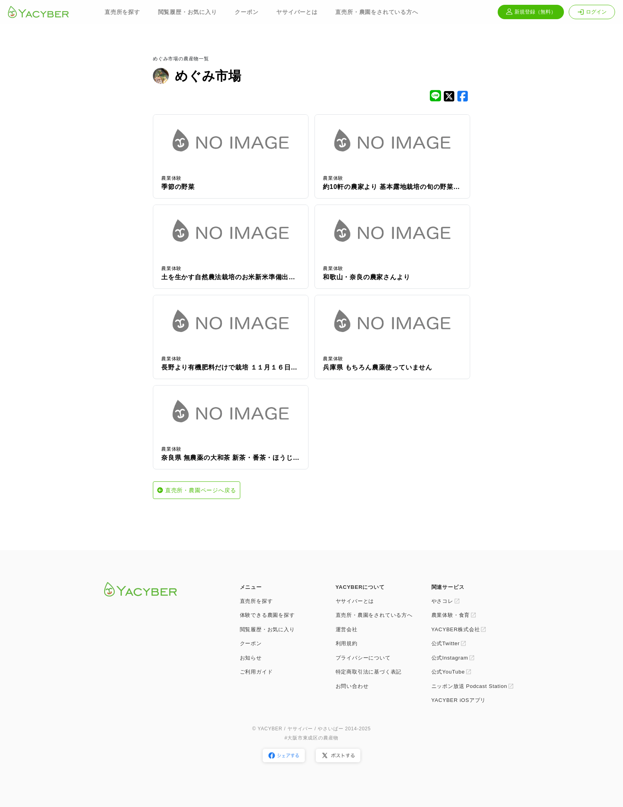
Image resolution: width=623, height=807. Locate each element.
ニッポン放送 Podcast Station (469, 686)
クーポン (246, 12)
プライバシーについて (363, 658)
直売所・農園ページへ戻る (200, 490)
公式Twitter (445, 643)
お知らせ (251, 658)
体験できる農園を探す (267, 615)
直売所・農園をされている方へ (376, 12)
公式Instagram (450, 658)
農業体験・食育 (450, 615)
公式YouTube (448, 672)
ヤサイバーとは (297, 12)
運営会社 (347, 629)
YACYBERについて (360, 587)
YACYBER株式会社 (455, 629)
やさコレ (442, 601)
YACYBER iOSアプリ (458, 700)
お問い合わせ (352, 686)
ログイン (592, 12)
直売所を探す (122, 12)
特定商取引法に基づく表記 (369, 672)
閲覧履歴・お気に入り (187, 12)
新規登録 (531, 12)
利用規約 (347, 643)
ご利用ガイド (256, 672)
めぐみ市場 (208, 76)
